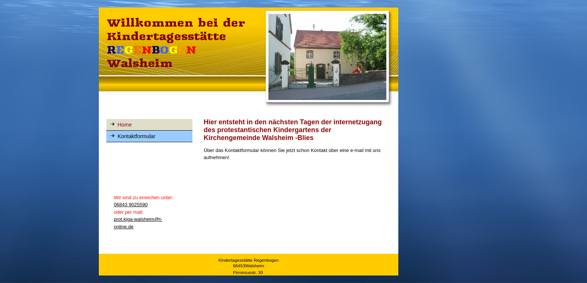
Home (125, 125)
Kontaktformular (136, 136)
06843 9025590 (130, 204)
